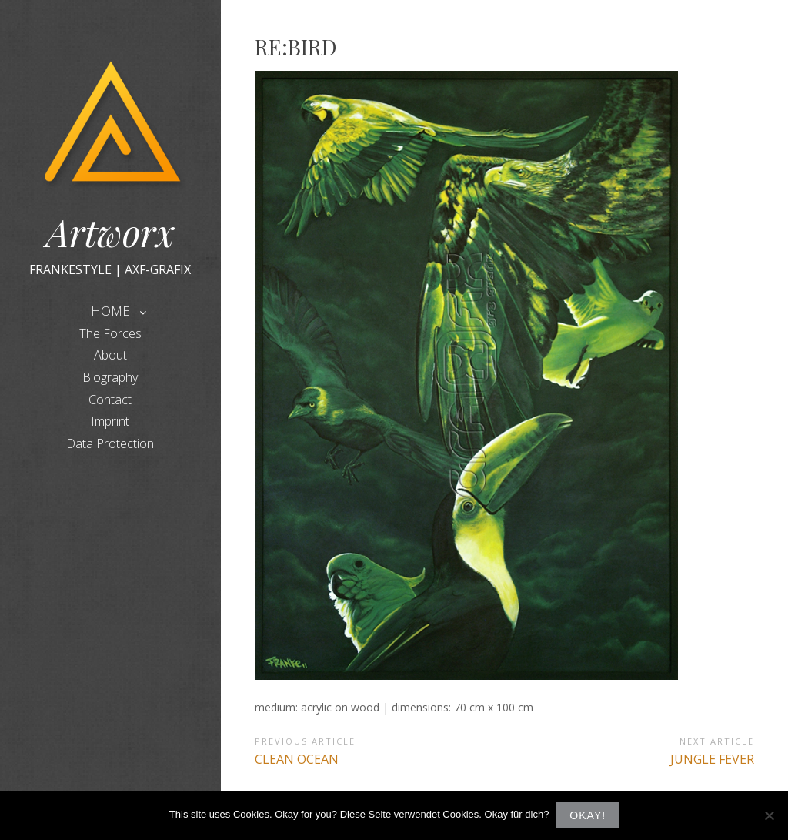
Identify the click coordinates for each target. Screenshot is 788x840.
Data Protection (110, 443)
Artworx (110, 231)
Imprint (110, 421)
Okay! (587, 815)
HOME (110, 311)
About (110, 354)
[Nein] (768, 815)
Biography (110, 377)
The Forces (110, 333)
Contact (110, 399)
